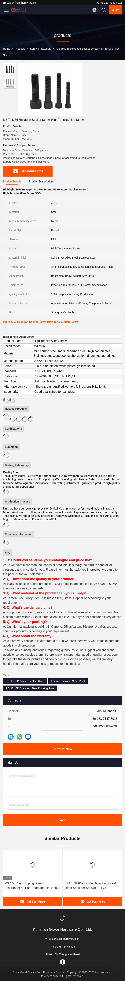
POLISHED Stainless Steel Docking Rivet (30, 688)
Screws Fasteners (40, 48)
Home (6, 48)
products (20, 48)
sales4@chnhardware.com (20, 2)
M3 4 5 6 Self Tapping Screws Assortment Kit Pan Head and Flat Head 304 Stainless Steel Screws (32, 886)
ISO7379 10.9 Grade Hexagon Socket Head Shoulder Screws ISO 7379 (90, 885)
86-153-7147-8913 (109, 2)
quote (115, 9)
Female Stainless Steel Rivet (68, 681)
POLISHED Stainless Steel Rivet (25, 681)
